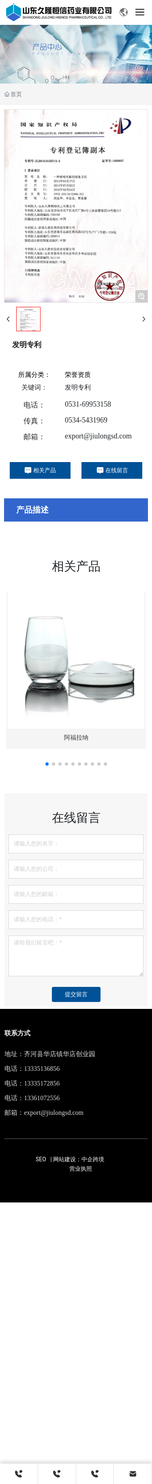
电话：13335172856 (32, 1083)
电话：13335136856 (32, 1068)
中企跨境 (92, 1159)
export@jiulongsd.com (98, 436)
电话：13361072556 (32, 1097)
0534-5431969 (86, 420)
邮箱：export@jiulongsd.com (43, 1112)
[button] (47, 764)
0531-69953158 (88, 404)
